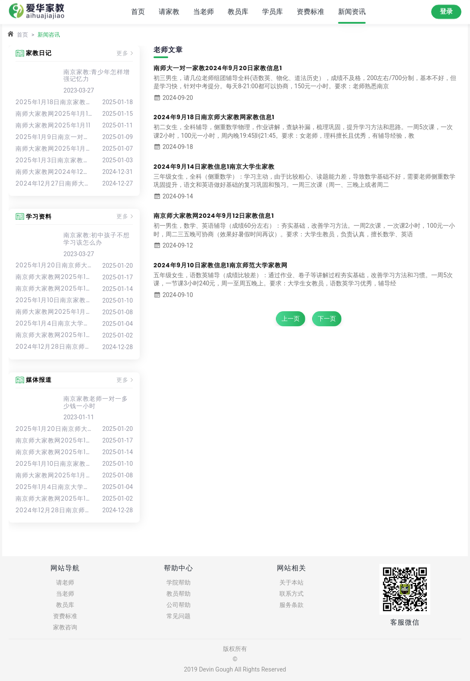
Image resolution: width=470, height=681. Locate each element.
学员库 (272, 11)
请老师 (65, 582)
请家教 (169, 11)
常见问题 (178, 616)
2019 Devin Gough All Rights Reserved (235, 669)
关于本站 (291, 582)
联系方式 (291, 593)
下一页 (327, 318)
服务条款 (291, 604)
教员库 (238, 11)
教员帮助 (178, 593)
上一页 (291, 318)
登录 (446, 11)
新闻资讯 (352, 11)
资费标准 (310, 11)
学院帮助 (178, 582)
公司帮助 (178, 604)
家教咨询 (65, 627)
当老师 (203, 11)
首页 (138, 11)
